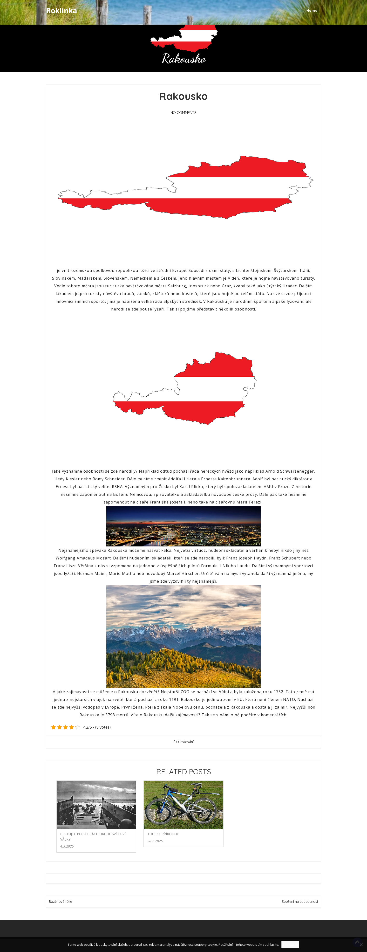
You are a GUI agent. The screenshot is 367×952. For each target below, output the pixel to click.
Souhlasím (290, 944)
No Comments (183, 112)
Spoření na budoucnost (300, 901)
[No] (361, 944)
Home (312, 10)
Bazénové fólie (60, 901)
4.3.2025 (67, 846)
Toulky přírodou (163, 834)
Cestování (186, 741)
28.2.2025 (155, 841)
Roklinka (61, 10)
